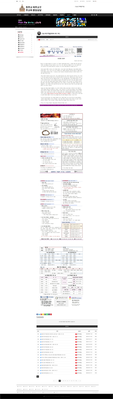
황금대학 (55, 15)
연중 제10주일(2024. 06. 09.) (46, 352)
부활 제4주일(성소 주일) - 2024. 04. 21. (49, 370)
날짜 (89, 331)
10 (76, 380)
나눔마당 (68, 15)
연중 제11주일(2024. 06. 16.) (46, 349)
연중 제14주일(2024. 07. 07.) (46, 341)
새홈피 (74, 15)
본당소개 (19, 15)
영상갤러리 (21, 46)
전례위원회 (48, 15)
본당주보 (20, 36)
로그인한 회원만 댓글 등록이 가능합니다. (67, 321)
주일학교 (62, 15)
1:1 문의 (20, 50)
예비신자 (33, 15)
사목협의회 (26, 15)
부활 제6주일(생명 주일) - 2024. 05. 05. (49, 365)
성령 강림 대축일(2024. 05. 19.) (47, 360)
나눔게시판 (21, 38)
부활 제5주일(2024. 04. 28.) (46, 367)
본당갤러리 (21, 44)
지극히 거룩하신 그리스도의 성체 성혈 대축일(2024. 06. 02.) (53, 354)
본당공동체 (40, 15)
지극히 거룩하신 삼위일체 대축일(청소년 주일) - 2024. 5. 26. (53, 357)
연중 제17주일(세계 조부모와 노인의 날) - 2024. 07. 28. (52, 334)
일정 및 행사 (21, 42)
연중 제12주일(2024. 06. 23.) (46, 347)
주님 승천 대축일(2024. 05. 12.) (47, 362)
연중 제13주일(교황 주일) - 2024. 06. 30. (49, 344)
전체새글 (20, 35)
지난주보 (20, 52)
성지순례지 (21, 48)
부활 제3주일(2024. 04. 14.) (46, 373)
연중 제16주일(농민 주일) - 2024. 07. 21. (49, 336)
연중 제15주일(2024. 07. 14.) (46, 339)
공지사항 (20, 40)
